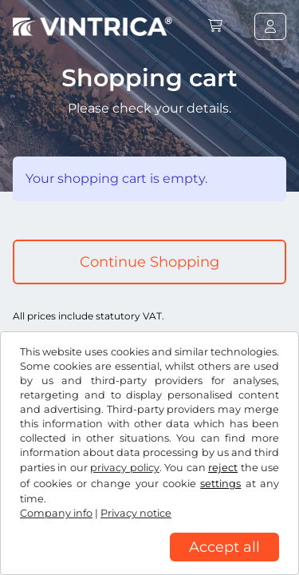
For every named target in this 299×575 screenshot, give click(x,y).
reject (223, 468)
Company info (56, 513)
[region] (149, 563)
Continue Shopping (149, 262)
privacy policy (124, 468)
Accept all (224, 547)
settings (220, 484)
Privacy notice (135, 513)
